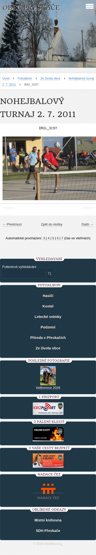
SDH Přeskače (48, 531)
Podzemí (48, 327)
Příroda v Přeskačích (48, 338)
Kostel (48, 306)
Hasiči (48, 296)
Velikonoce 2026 (48, 388)
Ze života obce (50, 78)
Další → (87, 224)
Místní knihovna (48, 520)
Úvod (5, 78)
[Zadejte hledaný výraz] (23, 273)
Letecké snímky (48, 317)
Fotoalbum (25, 78)
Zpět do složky (51, 224)
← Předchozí (12, 224)
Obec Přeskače (31, 8)
